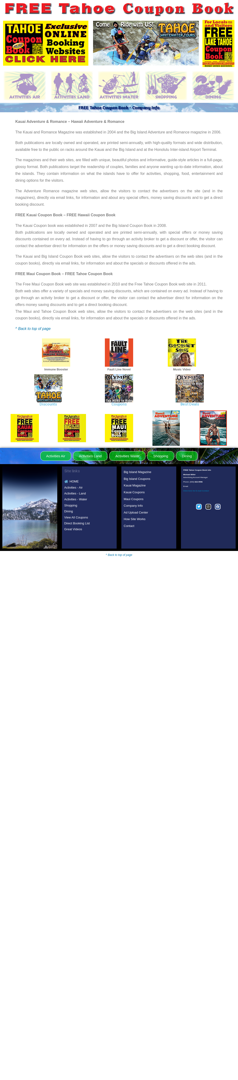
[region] (146, 43)
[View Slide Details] (146, 43)
